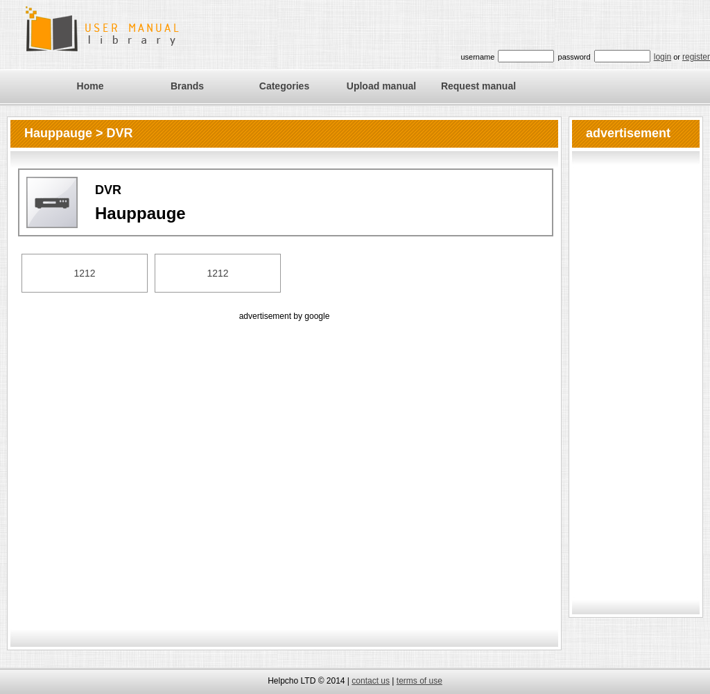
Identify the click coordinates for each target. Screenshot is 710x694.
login (662, 57)
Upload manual (381, 86)
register (696, 57)
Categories (284, 86)
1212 (84, 273)
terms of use (419, 681)
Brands (187, 86)
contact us (371, 681)
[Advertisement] (139, 463)
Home (90, 86)
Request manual (478, 86)
